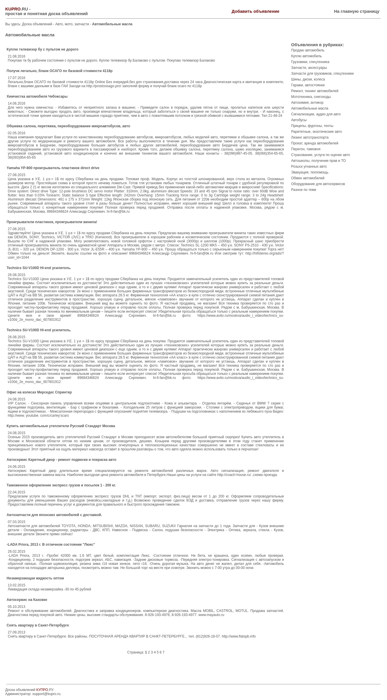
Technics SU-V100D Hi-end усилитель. (39, 268)
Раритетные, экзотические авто (316, 132)
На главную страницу (356, 11)
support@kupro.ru (46, 694)
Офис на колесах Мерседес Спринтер (39, 392)
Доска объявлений (37, 24)
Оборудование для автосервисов (318, 184)
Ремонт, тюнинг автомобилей (314, 91)
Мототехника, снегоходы (311, 97)
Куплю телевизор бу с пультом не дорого (43, 49)
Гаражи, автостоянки (308, 85)
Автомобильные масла (310, 108)
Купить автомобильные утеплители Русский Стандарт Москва (61, 426)
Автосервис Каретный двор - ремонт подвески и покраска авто (61, 460)
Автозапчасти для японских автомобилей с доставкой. (54, 515)
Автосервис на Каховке (27, 600)
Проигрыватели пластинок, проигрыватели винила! (52, 222)
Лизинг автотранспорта (310, 137)
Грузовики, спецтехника (310, 62)
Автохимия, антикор (307, 103)
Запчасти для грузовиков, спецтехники (322, 73)
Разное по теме (303, 190)
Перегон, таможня (306, 149)
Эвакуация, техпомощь (310, 172)
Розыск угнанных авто (309, 166)
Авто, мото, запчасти (72, 24)
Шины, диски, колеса (308, 79)
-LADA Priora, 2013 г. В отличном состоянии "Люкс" (51, 545)
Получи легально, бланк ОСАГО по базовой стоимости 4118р (60, 71)
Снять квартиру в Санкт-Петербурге (38, 625)
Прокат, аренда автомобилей (314, 143)
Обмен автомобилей (308, 178)
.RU (16, 9)
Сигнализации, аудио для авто (316, 114)
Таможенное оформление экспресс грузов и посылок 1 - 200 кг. (61, 485)
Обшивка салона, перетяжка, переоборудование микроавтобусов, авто (68, 126)
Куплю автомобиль (306, 56)
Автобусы (299, 120)
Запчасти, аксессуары (309, 68)
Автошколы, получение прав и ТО (318, 161)
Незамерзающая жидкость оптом (35, 578)
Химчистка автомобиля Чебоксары (37, 96)
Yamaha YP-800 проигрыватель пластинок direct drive (53, 168)
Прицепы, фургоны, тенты (312, 126)
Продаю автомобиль (307, 50)
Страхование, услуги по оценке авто (320, 155)
